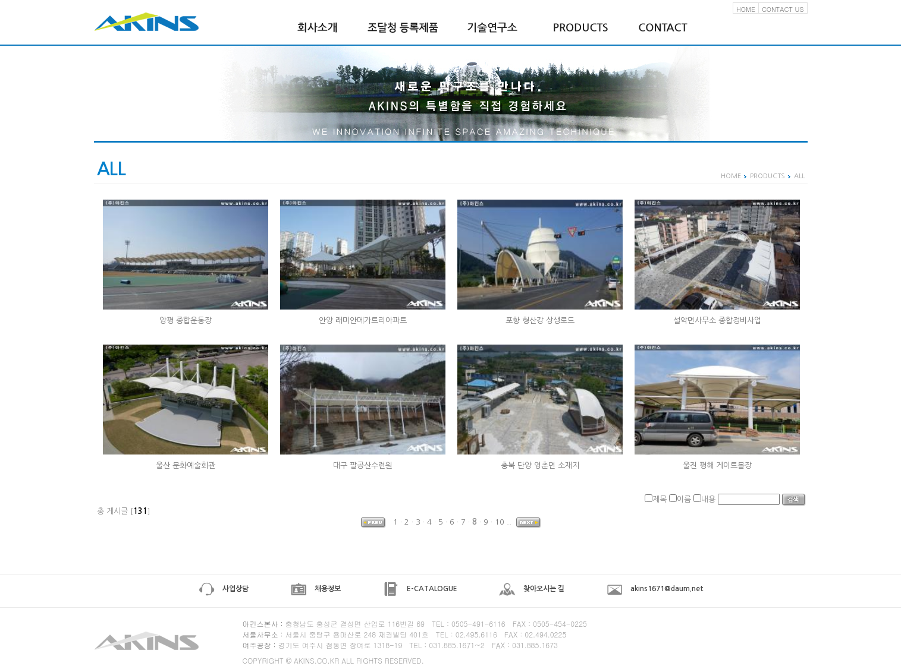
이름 (684, 499)
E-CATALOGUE (419, 588)
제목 (659, 499)
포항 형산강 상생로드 (540, 320)
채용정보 (315, 588)
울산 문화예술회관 (185, 465)
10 (499, 522)
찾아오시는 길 (531, 588)
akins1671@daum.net (655, 588)
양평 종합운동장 (185, 320)
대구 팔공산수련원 (363, 465)
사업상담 (223, 588)
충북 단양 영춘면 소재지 (540, 465)
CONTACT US (783, 9)
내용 (708, 499)
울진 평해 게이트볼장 (717, 465)
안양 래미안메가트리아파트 (363, 320)
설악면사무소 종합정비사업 (717, 320)
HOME (745, 9)
